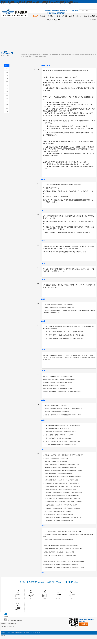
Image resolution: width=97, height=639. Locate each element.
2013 (6, 75)
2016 (6, 85)
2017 (6, 88)
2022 (6, 105)
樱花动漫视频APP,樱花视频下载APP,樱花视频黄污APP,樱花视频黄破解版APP (39, 2)
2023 (6, 108)
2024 (6, 111)
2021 (6, 101)
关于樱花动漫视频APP (50, 18)
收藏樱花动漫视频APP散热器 (10, 6)
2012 (6, 72)
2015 (6, 82)
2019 (6, 95)
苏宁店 (75, 6)
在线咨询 (89, 6)
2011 (6, 69)
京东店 (61, 6)
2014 (6, 78)
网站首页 (42, 16)
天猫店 (68, 6)
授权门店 (79, 16)
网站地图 (3, 635)
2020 (6, 98)
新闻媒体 (64, 16)
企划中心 (71, 16)
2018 (6, 92)
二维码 (82, 6)
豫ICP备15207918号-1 (36, 632)
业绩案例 (86, 16)
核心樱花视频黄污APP (57, 18)
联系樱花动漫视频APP (93, 18)
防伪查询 (35, 16)
